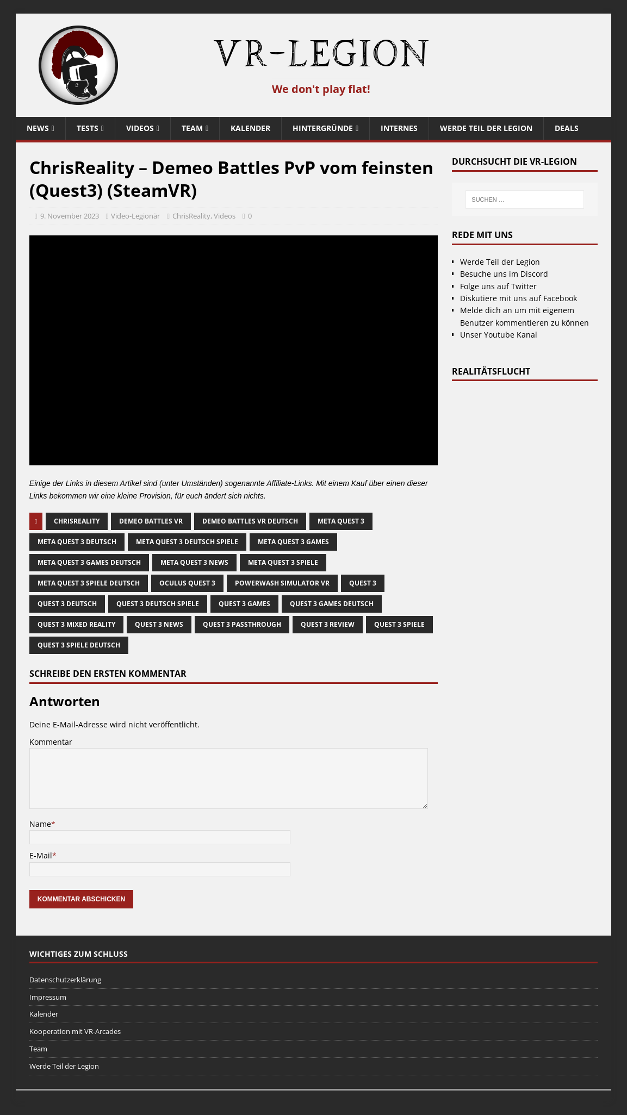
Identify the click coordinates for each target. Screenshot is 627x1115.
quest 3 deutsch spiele (157, 603)
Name (40, 824)
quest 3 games (244, 603)
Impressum (47, 997)
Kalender (250, 128)
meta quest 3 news (194, 562)
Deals (567, 128)
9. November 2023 (69, 216)
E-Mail (40, 855)
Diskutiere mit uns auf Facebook (518, 298)
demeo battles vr (151, 521)
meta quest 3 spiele (283, 562)
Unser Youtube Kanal (498, 334)
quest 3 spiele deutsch (79, 645)
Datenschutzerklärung (65, 980)
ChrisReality (191, 216)
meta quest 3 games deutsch (89, 562)
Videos (140, 128)
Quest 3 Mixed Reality (76, 624)
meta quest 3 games (293, 541)
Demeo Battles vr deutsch (250, 521)
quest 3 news (159, 624)
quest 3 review (328, 624)
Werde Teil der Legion (486, 128)
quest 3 (362, 583)
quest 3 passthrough (242, 624)
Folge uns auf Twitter (498, 286)
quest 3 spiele (399, 624)
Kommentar (50, 742)
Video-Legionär (135, 216)
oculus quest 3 (187, 583)
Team (192, 128)
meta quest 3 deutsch (77, 541)
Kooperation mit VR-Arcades (75, 1031)
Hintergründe (323, 128)
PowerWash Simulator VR (282, 583)
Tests (87, 128)
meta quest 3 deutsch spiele (187, 541)
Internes (399, 128)
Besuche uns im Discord (504, 274)
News (38, 128)
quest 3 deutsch (67, 603)
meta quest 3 (341, 521)
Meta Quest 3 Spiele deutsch (89, 583)
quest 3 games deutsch (332, 603)
